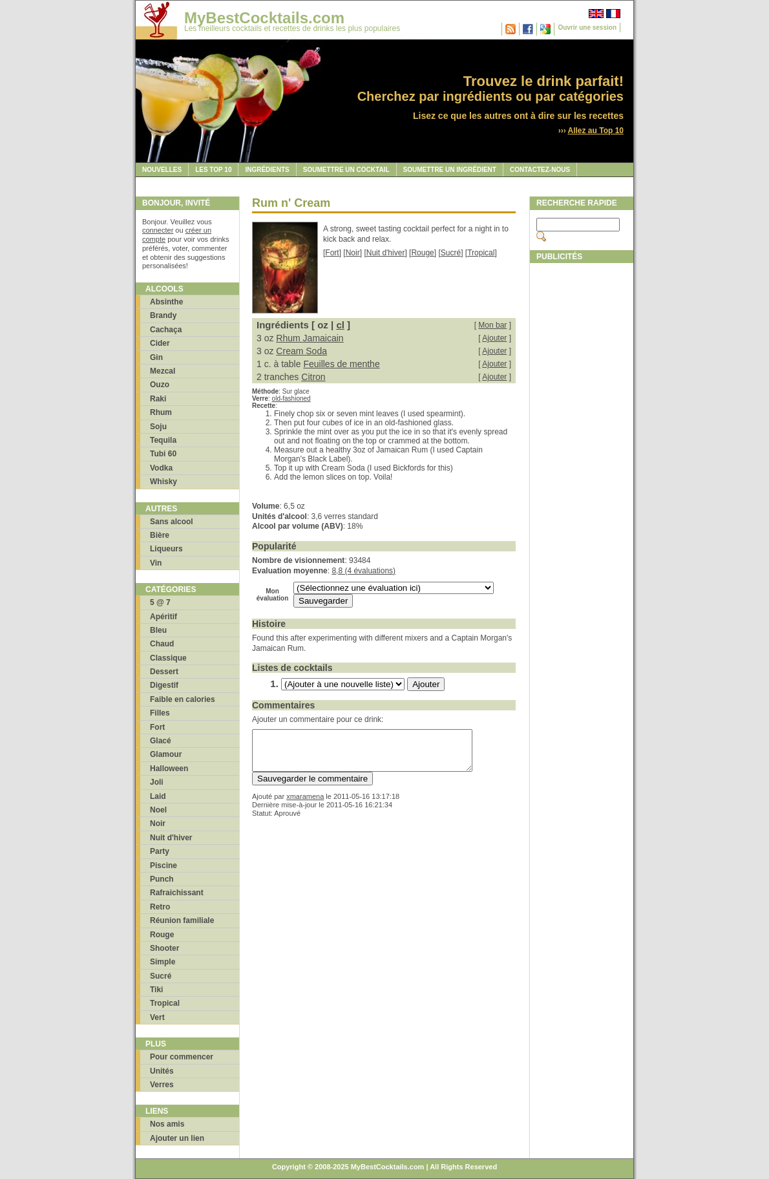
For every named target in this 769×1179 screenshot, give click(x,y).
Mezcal (162, 371)
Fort (157, 727)
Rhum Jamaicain (309, 338)
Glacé (160, 740)
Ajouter (494, 338)
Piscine (163, 865)
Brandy (163, 315)
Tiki (156, 989)
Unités (162, 1071)
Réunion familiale (182, 920)
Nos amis (167, 1124)
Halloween (169, 768)
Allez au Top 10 (596, 130)
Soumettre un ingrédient (449, 169)
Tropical (165, 1003)
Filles (160, 712)
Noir (157, 823)
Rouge (162, 934)
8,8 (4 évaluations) (363, 570)
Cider (160, 343)
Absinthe (166, 301)
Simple (162, 961)
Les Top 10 (213, 169)
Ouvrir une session (587, 27)
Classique (168, 658)
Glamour (166, 754)
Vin (156, 563)
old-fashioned (291, 398)
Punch (162, 879)
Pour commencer (181, 1056)
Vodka (161, 468)
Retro (160, 906)
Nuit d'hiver (171, 837)
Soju (158, 426)
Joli (156, 782)
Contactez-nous (540, 169)
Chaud (162, 643)
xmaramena (305, 804)
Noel (158, 809)
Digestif (164, 685)
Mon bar (492, 325)
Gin (156, 357)
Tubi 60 (163, 453)
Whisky (163, 481)
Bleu (158, 630)
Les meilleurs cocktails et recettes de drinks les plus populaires (292, 28)
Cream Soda (301, 351)
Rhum (161, 412)
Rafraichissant (177, 892)
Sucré (160, 976)
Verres (162, 1084)
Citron (313, 377)
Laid (158, 796)
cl (340, 324)
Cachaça (166, 329)
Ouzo (159, 384)
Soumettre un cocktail (346, 169)
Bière (159, 535)
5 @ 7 (160, 602)
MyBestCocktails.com (264, 18)
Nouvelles (162, 169)
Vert (157, 1017)
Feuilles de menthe (341, 364)
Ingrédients (267, 169)
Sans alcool (171, 521)
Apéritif (163, 616)
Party (159, 851)
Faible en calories (182, 699)
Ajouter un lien (177, 1138)
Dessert (164, 671)
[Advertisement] (581, 463)
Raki (158, 398)
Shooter (164, 948)
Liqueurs (166, 548)
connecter (157, 230)
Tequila (163, 440)
